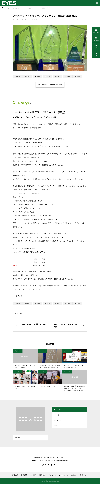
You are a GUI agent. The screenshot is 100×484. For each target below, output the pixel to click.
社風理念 (24, 475)
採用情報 (42, 475)
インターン (52, 475)
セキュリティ (63, 475)
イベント (56, 415)
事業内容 (15, 475)
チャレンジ (35, 19)
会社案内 (33, 475)
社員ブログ (57, 427)
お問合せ (74, 475)
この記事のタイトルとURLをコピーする (50, 84)
